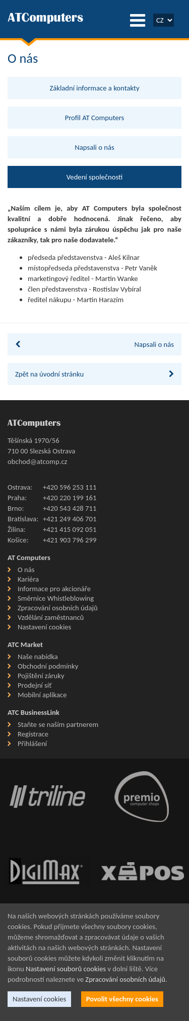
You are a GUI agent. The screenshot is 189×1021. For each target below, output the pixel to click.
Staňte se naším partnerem (58, 724)
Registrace (33, 733)
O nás (26, 569)
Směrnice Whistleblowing (56, 598)
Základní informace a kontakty (94, 87)
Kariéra (28, 579)
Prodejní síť (34, 685)
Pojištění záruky (41, 675)
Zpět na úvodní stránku (94, 374)
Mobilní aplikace (42, 694)
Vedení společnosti (94, 176)
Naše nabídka (38, 656)
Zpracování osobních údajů (58, 607)
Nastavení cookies (44, 626)
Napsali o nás (94, 147)
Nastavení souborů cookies (66, 968)
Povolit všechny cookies (122, 998)
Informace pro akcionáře (54, 588)
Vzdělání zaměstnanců (51, 617)
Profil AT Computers (94, 117)
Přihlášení (32, 743)
